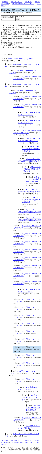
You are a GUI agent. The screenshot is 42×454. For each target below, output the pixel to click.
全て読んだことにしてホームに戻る (23, 4)
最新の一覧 (28, 2)
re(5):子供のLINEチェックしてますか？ (30, 397)
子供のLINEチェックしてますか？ (21, 59)
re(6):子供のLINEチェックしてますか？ (33, 408)
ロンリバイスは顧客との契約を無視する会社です (31, 200)
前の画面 (5, 2)
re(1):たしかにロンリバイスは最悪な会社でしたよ (31, 149)
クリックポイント (16, 2)
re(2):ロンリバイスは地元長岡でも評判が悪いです (31, 169)
